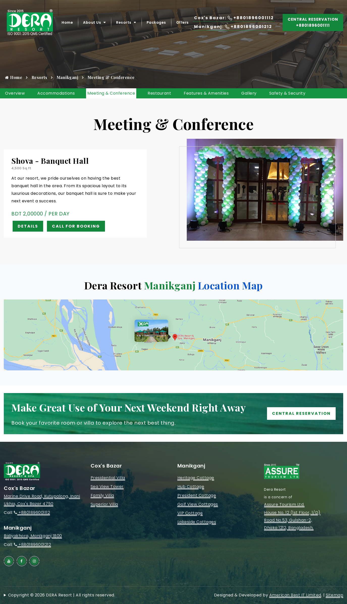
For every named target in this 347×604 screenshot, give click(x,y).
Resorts (123, 22)
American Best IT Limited (295, 595)
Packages (156, 22)
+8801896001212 (32, 544)
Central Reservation (301, 413)
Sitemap (334, 595)
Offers (182, 22)
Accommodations (56, 93)
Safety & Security (287, 93)
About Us (92, 22)
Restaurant (159, 93)
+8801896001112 (32, 512)
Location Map (230, 285)
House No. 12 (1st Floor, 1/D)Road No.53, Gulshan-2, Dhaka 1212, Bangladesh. (292, 520)
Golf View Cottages (197, 504)
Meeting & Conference (111, 93)
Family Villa (102, 495)
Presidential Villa (108, 478)
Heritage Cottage (195, 478)
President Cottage (196, 495)
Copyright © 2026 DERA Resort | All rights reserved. (61, 595)
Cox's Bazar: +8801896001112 (234, 18)
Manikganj (67, 77)
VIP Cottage (190, 513)
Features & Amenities (206, 93)
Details (28, 226)
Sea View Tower (107, 486)
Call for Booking (76, 226)
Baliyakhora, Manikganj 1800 (33, 536)
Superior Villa (104, 504)
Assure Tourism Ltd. (284, 504)
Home (67, 22)
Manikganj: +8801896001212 (233, 27)
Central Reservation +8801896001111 (313, 22)
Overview (15, 93)
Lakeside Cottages (196, 522)
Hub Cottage (190, 486)
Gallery (249, 93)
